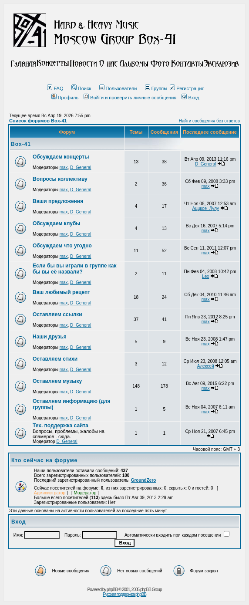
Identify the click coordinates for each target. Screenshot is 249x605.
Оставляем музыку (57, 381)
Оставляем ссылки (57, 314)
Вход (190, 97)
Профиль (65, 97)
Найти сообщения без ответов (209, 120)
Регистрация (187, 88)
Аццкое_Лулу (205, 208)
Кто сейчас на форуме (44, 460)
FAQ (55, 88)
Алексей (205, 366)
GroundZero (143, 480)
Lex (205, 276)
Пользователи (118, 88)
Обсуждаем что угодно (62, 246)
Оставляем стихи (55, 359)
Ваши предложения (58, 201)
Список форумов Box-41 (38, 120)
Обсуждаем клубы (57, 223)
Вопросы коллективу (60, 179)
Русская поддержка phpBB (124, 594)
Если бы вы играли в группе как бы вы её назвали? (74, 269)
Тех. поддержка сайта (60, 425)
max (64, 167)
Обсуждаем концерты (61, 157)
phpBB (112, 589)
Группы (156, 88)
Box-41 (21, 144)
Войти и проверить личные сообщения (130, 97)
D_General (80, 167)
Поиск (81, 88)
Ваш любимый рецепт (61, 292)
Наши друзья (50, 337)
